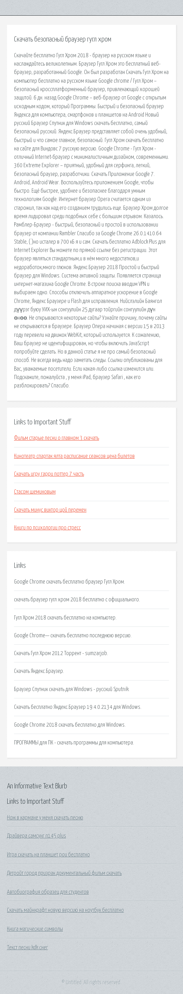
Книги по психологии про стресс (47, 528)
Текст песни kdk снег (27, 947)
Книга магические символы (35, 929)
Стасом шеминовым (35, 492)
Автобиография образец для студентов (48, 892)
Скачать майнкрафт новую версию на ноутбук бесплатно (65, 910)
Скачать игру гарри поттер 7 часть (49, 474)
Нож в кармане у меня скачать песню (45, 818)
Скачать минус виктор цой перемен (50, 510)
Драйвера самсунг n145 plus (36, 836)
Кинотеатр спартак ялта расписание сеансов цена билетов (74, 456)
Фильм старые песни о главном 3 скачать (56, 438)
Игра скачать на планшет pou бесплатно (48, 855)
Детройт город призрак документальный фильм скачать (64, 873)
